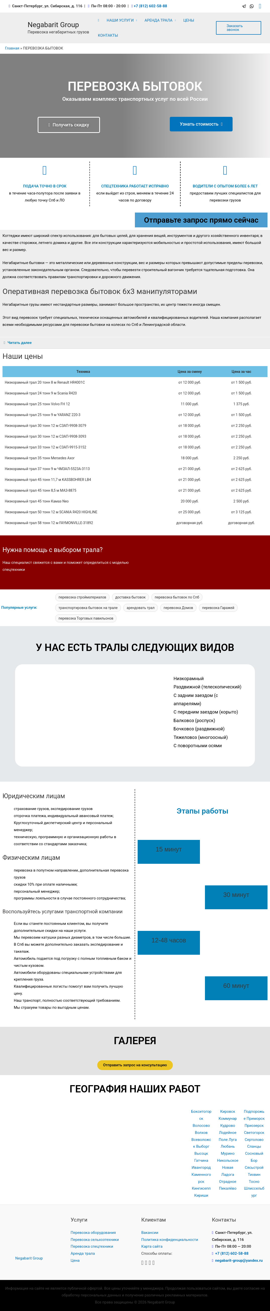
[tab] (135, 343)
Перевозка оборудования (93, 1232)
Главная (12, 48)
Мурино (227, 1153)
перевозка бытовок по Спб (177, 597)
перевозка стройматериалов (82, 597)
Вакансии (149, 1232)
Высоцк (201, 1153)
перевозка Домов (178, 608)
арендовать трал (140, 608)
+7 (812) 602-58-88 (150, 6)
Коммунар (228, 1118)
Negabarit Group (53, 25)
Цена (75, 1260)
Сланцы (254, 1146)
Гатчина (201, 1160)
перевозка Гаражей (218, 608)
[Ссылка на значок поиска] (260, 6)
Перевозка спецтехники (92, 1246)
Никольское (227, 1160)
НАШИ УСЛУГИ (120, 20)
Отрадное (227, 1181)
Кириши (201, 1195)
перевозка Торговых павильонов (86, 618)
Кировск (227, 1111)
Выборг (202, 1146)
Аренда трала (83, 1253)
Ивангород (201, 1167)
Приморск (256, 1118)
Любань (228, 1146)
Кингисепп (201, 1188)
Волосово (201, 1125)
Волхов (201, 1132)
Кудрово (227, 1125)
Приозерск (254, 1125)
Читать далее (20, 342)
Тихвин (254, 1174)
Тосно (254, 1181)
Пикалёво (227, 1188)
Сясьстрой (254, 1167)
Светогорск (254, 1132)
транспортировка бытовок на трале (88, 608)
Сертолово (254, 1139)
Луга (233, 1139)
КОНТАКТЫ (108, 35)
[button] (69, 125)
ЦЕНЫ (188, 20)
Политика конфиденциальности (169, 1239)
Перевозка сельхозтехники (95, 1239)
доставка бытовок (130, 597)
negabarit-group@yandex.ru (239, 1260)
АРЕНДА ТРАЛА (159, 20)
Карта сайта (152, 1246)
